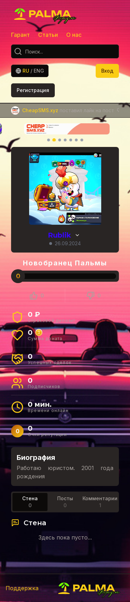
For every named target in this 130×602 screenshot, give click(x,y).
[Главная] (45, 14)
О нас (73, 34)
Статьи (48, 34)
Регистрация (33, 90)
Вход (107, 71)
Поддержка (22, 588)
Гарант (20, 34)
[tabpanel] (65, 530)
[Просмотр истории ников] (77, 235)
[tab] (29, 502)
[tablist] (65, 502)
